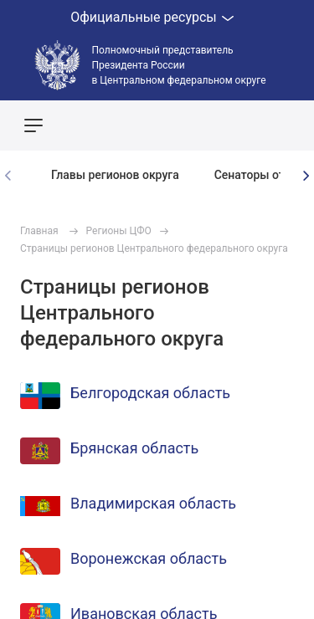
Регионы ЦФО (119, 231)
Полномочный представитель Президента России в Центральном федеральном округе (179, 65)
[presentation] (305, 176)
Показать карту (251, 125)
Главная (39, 231)
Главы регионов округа (115, 175)
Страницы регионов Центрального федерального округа (154, 248)
